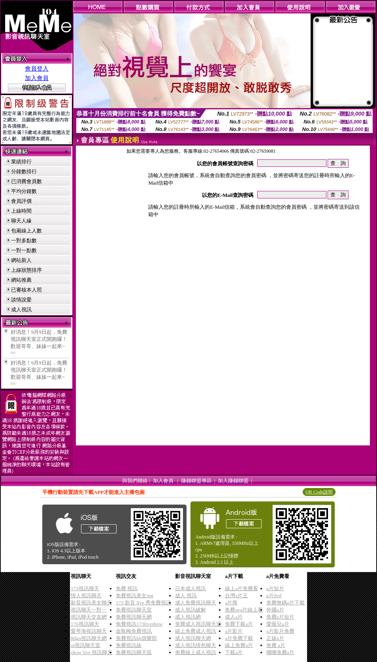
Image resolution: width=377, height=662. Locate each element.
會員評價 (21, 201)
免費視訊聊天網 (134, 617)
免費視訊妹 (128, 645)
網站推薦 (21, 280)
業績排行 (21, 162)
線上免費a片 (239, 645)
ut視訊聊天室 (85, 645)
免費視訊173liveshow (139, 624)
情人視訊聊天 (86, 595)
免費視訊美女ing (134, 595)
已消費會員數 (26, 181)
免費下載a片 (239, 624)
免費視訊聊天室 (134, 610)
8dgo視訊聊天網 (89, 638)
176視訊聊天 (85, 624)
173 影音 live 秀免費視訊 (143, 603)
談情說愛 (21, 300)
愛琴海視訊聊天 (89, 631)
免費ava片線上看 (244, 610)
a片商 (231, 603)
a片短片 (275, 588)
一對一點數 (24, 250)
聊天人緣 (21, 221)
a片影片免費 (280, 631)
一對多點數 (24, 240)
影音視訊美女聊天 (91, 603)
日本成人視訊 (190, 588)
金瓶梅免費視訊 (134, 631)
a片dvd (273, 595)
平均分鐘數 (24, 191)
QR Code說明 (319, 492)
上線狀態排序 (26, 270)
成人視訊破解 (190, 610)
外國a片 (275, 610)
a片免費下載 (239, 638)
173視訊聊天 (85, 588)
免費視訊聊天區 (134, 652)
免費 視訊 (127, 588)
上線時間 (21, 211)
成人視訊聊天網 (193, 638)
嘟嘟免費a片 (280, 652)
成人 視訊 (186, 595)
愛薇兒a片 (277, 624)
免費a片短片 (280, 617)
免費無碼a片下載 (285, 603)
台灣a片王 (236, 595)
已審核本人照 (26, 290)
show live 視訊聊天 (91, 652)
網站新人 (21, 260)
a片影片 (234, 631)
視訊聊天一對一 (89, 610)
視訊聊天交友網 (89, 617)
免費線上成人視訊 (195, 652)
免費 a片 (275, 645)
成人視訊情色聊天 (195, 645)
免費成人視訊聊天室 (198, 624)
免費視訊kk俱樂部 (136, 638)
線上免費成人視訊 (195, 631)
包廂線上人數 (26, 231)
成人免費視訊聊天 (195, 603)
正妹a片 (275, 638)
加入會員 (37, 78)
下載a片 (234, 652)
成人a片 (234, 617)
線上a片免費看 (241, 588)
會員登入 (37, 68)
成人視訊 (21, 309)
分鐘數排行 (24, 171)
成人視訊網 (188, 617)
